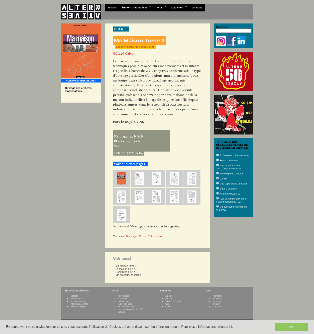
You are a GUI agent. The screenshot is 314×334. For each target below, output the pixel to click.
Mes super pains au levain (232, 183)
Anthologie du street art (230, 173)
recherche (217, 296)
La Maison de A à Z (127, 268)
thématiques (124, 301)
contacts (197, 7)
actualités (177, 7)
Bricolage (131, 236)
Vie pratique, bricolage (128, 274)
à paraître (122, 298)
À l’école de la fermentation (232, 155)
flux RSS (217, 306)
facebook (217, 301)
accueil (112, 7)
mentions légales (78, 306)
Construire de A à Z (127, 271)
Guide (142, 236)
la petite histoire (78, 301)
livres (159, 7)
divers (168, 306)
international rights (79, 304)
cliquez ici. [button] (225, 326)
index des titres (125, 304)
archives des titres (126, 306)
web (167, 304)
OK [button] (291, 326)
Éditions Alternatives (135, 7)
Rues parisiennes (227, 160)
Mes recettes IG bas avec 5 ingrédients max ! (229, 167)
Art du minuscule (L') (228, 193)
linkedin (216, 304)
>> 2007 (118, 29)
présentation (76, 298)
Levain (221, 178)
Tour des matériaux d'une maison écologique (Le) (231, 200)
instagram (217, 298)
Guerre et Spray (226, 188)
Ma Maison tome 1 (126, 265)
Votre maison (155, 236)
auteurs (121, 312)
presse (168, 298)
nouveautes (123, 296)
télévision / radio (173, 301)
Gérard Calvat (123, 53)
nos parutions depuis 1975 (130, 309)
